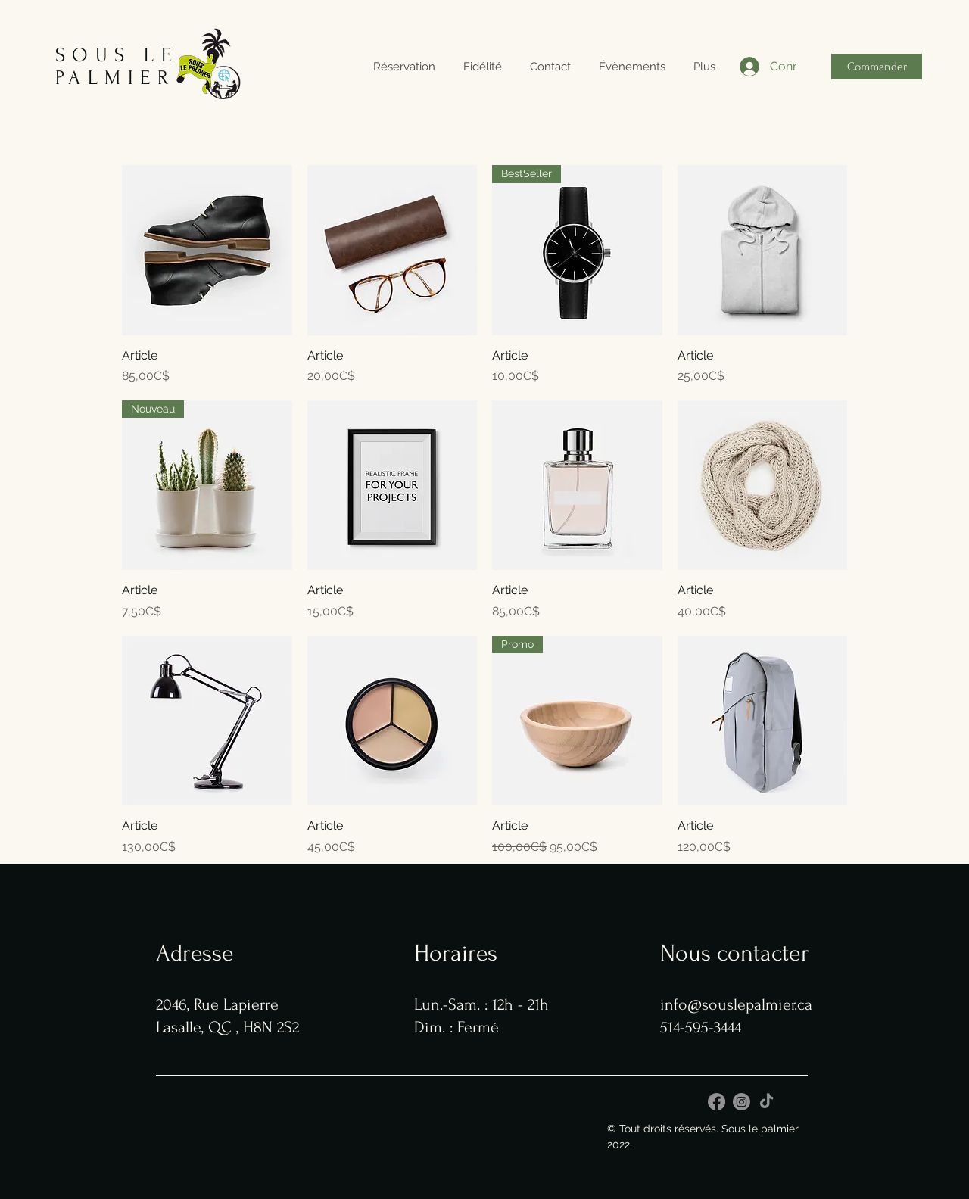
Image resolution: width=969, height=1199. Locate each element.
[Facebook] (716, 1101)
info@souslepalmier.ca (736, 1004)
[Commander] (876, 66)
